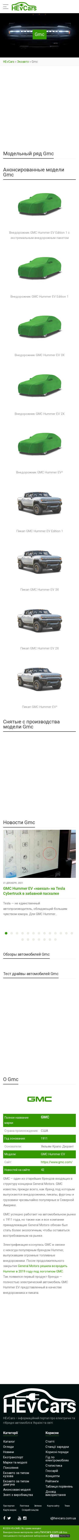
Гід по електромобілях (57, 1458)
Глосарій (52, 1471)
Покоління (10, 1468)
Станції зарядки (57, 1447)
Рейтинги (52, 1481)
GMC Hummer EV (53, 1154)
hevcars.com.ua (51, 1532)
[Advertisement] (39, 110)
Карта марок (9, 1510)
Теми (67, 1506)
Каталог (9, 1441)
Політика (24, 1506)
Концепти (53, 1476)
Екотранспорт (13, 1457)
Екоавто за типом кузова (16, 1474)
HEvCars (8, 61)
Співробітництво (30, 1510)
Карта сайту (53, 1506)
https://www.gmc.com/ (56, 1162)
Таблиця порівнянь (59, 1486)
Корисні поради (57, 1452)
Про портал (9, 1506)
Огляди (8, 1447)
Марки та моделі (15, 1462)
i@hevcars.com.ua (63, 1518)
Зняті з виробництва (18, 1495)
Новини (8, 1452)
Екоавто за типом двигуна (16, 1482)
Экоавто (23, 61)
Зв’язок (38, 1506)
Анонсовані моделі (17, 1490)
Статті (50, 1441)
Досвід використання (56, 1493)
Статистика (54, 1465)
